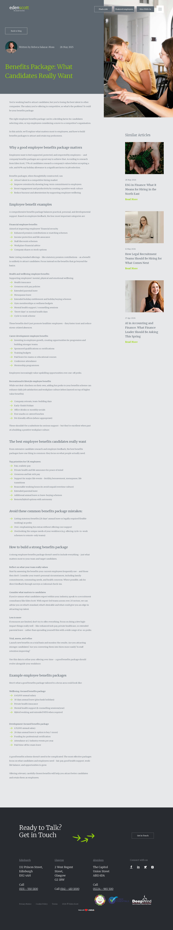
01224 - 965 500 (103, 889)
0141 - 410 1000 (69, 889)
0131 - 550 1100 (28, 889)
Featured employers (124, 9)
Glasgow (59, 860)
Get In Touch (143, 836)
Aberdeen (98, 860)
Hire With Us (145, 9)
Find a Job (103, 9)
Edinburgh (25, 860)
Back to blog (16, 31)
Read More (131, 199)
